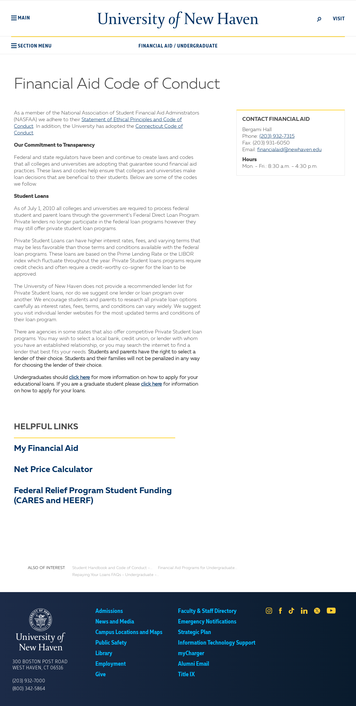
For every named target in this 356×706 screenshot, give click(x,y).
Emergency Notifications (207, 622)
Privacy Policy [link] (219, 698)
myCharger (191, 653)
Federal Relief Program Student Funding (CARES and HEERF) (93, 496)
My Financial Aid (46, 449)
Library (103, 653)
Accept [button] (252, 698)
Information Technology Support (216, 643)
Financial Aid (156, 46)
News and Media (114, 622)
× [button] (351, 693)
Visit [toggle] (339, 18)
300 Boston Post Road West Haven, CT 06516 (40, 664)
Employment (110, 664)
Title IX (186, 675)
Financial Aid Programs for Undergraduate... (197, 568)
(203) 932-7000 (29, 680)
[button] (20, 18)
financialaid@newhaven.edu (289, 149)
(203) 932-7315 (277, 136)
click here (79, 377)
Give (100, 675)
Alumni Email (193, 664)
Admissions (109, 611)
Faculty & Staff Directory (207, 611)
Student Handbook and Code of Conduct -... (112, 568)
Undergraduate (197, 46)
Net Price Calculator (53, 470)
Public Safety (111, 643)
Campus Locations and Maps (128, 632)
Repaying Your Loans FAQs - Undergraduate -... (115, 575)
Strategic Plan (194, 632)
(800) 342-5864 (29, 688)
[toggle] (319, 19)
